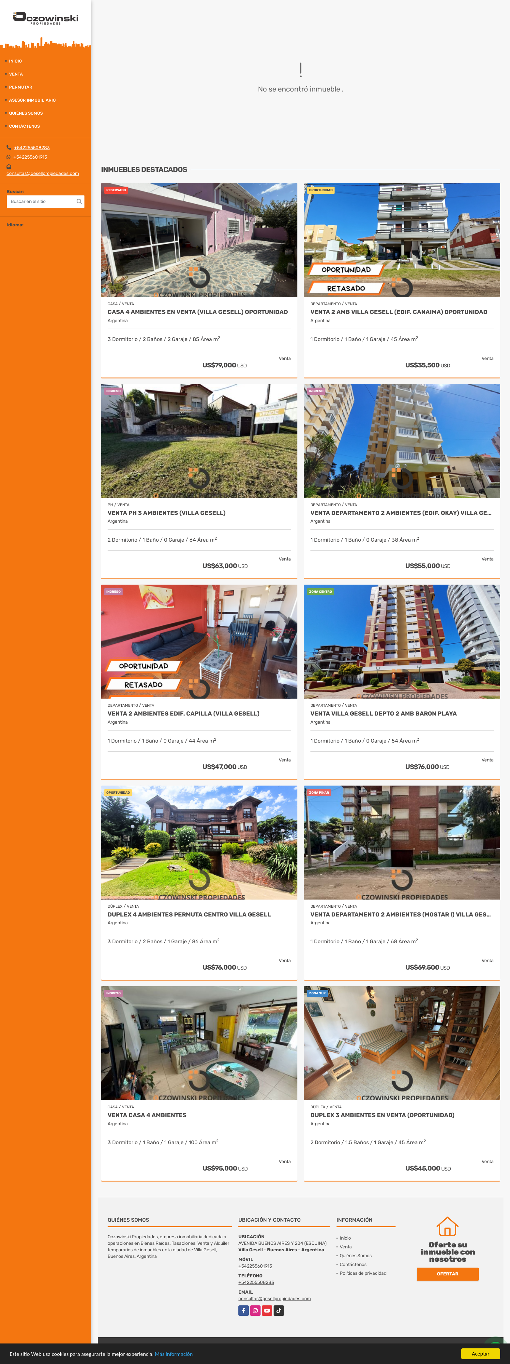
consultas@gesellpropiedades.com (43, 173)
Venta (16, 74)
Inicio (15, 61)
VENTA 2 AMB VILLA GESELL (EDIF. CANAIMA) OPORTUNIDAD (399, 312)
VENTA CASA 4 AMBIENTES (147, 1115)
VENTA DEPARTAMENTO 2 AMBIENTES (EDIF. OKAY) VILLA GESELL (402, 513)
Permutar (20, 87)
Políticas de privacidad (363, 1273)
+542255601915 (30, 157)
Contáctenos (24, 126)
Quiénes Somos (26, 113)
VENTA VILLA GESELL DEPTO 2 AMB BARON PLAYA (383, 713)
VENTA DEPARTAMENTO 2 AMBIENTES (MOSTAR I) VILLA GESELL (402, 914)
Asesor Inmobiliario (32, 100)
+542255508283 (32, 147)
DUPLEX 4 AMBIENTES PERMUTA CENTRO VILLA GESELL (189, 914)
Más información (174, 1354)
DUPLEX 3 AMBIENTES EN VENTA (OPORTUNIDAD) (382, 1115)
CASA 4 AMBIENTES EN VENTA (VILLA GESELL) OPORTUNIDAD (198, 312)
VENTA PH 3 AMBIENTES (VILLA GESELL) (167, 513)
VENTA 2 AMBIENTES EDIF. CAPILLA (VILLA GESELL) (184, 713)
